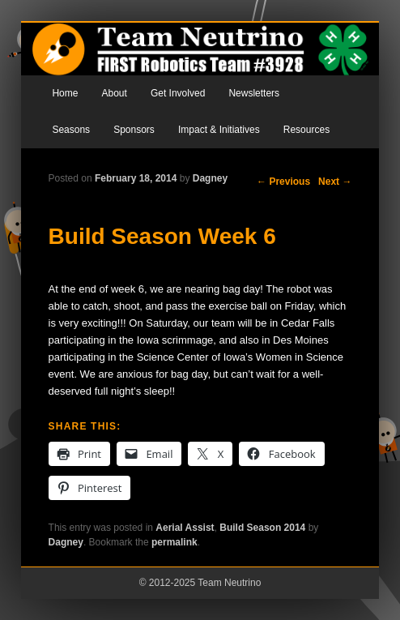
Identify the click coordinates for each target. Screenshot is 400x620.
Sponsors (134, 129)
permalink (174, 542)
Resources (306, 129)
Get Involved (178, 93)
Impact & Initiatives (219, 129)
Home (65, 93)
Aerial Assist (184, 527)
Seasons (71, 129)
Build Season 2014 (262, 527)
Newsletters (253, 93)
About (113, 93)
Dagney (210, 178)
